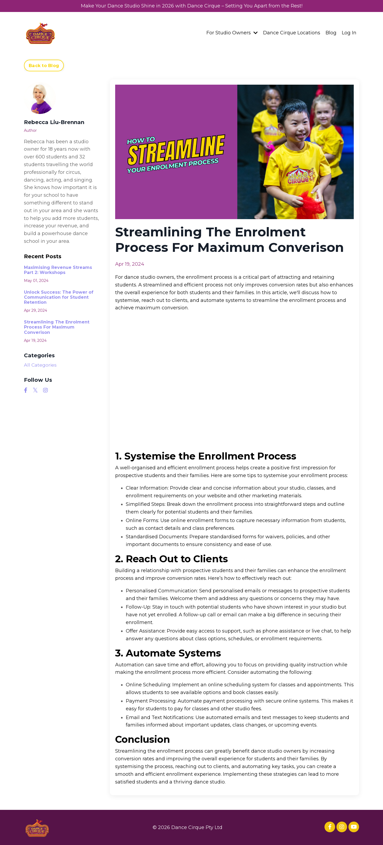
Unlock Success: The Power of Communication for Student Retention (58, 297)
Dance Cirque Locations (291, 32)
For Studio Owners (232, 32)
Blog (331, 32)
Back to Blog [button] (44, 65)
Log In (349, 32)
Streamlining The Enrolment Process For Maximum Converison (56, 326)
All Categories (40, 365)
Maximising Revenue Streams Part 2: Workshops (58, 270)
